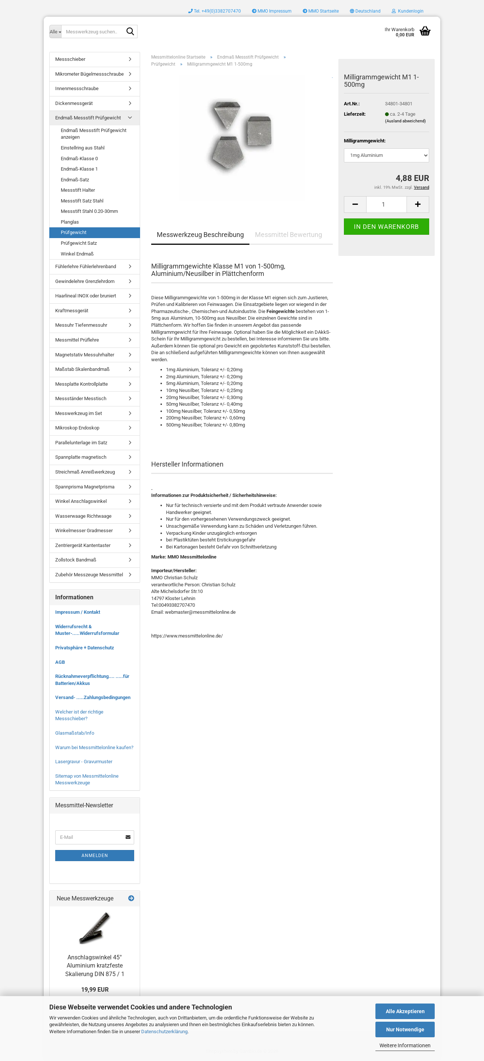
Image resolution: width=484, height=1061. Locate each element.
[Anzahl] (386, 204)
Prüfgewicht (73, 232)
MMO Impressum (272, 11)
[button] (365, 11)
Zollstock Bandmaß (75, 560)
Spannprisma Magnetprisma (85, 487)
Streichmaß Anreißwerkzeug (85, 472)
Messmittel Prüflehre (77, 340)
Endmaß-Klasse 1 (79, 169)
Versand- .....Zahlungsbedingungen (92, 697)
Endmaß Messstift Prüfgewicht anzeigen (93, 134)
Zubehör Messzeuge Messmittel (89, 574)
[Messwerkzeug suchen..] (55, 31)
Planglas (70, 222)
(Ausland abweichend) (405, 121)
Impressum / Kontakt (77, 612)
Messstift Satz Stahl (82, 201)
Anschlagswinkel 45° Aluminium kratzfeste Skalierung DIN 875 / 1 (95, 966)
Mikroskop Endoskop (77, 428)
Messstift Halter (78, 190)
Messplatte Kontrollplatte (81, 384)
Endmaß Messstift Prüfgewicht (88, 118)
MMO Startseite (321, 11)
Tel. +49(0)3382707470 (214, 11)
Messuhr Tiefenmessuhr (81, 325)
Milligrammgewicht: (365, 141)
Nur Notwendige (405, 1029)
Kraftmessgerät (71, 310)
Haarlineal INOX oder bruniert (85, 296)
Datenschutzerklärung (164, 1031)
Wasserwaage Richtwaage (83, 516)
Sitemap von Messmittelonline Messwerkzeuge (87, 779)
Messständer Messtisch (80, 398)
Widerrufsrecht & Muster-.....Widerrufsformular (87, 630)
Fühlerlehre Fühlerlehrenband (85, 266)
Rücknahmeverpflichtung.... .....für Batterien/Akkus (92, 679)
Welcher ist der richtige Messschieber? (79, 715)
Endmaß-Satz (75, 179)
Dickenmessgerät (74, 103)
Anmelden (95, 855)
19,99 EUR (95, 989)
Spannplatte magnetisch (80, 457)
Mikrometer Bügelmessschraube (89, 74)
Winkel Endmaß (77, 254)
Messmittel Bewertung (288, 234)
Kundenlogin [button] (408, 11)
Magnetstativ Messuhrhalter (84, 354)
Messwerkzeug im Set (78, 413)
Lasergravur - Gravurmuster (83, 761)
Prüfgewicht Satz (79, 243)
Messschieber (70, 59)
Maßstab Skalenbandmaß (82, 369)
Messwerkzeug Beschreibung (200, 234)
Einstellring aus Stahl (83, 148)
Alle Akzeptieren (405, 1011)
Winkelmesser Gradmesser (84, 530)
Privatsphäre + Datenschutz (84, 647)
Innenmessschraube (77, 88)
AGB (60, 662)
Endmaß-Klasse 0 (79, 158)
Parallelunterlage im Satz (81, 442)
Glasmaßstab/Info (74, 733)
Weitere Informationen (405, 1045)
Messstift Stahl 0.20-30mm (89, 211)
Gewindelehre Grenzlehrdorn (85, 281)
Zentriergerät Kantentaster (82, 545)
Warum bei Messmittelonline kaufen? (94, 747)
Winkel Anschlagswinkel (81, 501)
